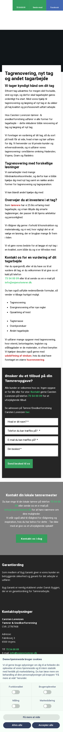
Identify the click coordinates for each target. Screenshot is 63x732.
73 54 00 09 (12, 278)
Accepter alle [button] (46, 725)
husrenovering (35, 360)
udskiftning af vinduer (18, 356)
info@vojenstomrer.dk (18, 282)
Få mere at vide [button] (31, 717)
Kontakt (35, 392)
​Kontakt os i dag (31, 538)
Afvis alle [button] (17, 725)
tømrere (15, 205)
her (28, 412)
